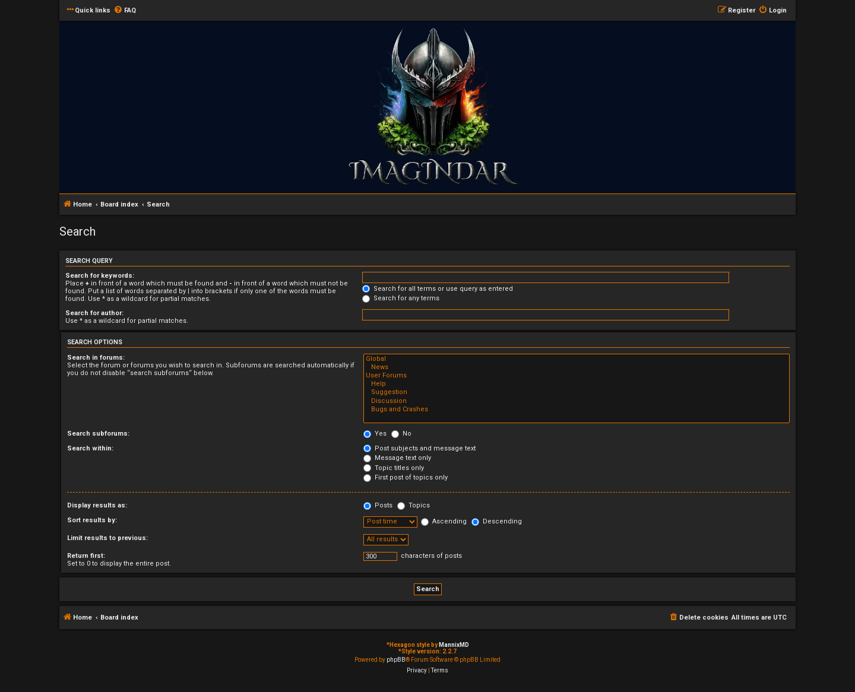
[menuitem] (124, 11)
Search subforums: (98, 433)
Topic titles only (393, 468)
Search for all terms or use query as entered (437, 289)
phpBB (396, 659)
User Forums (576, 376)
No (401, 433)
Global (576, 359)
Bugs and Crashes (576, 409)
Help (576, 384)
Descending (496, 521)
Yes (375, 433)
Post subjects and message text (419, 448)
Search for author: (94, 313)
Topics (413, 505)
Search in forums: (96, 357)
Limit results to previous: (107, 538)
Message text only (397, 458)
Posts (377, 505)
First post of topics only (405, 477)
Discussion (576, 401)
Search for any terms (400, 298)
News (576, 367)
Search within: (90, 448)
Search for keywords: (99, 276)
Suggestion (576, 392)
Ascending (444, 521)
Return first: (86, 556)
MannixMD (454, 645)
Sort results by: (92, 520)
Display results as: (97, 505)
